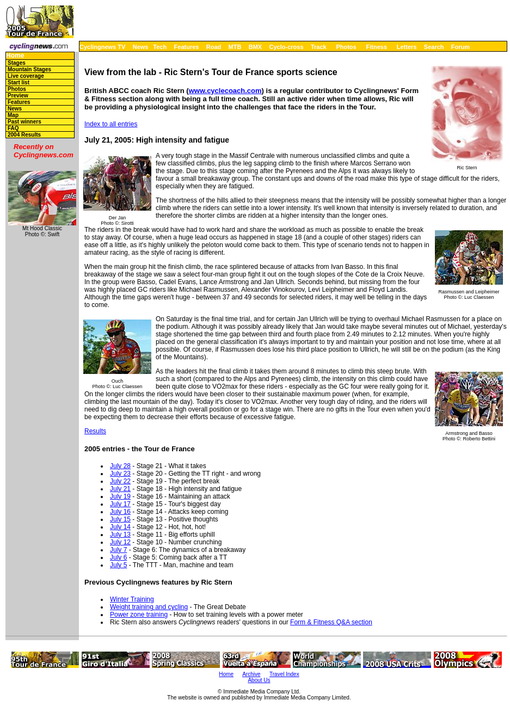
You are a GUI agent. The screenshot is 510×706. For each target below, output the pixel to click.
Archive (251, 674)
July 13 (120, 534)
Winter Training (132, 599)
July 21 (120, 489)
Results (95, 431)
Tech (160, 47)
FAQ (13, 128)
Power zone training (139, 614)
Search (434, 47)
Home (15, 55)
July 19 (120, 496)
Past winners (24, 122)
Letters (407, 47)
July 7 (118, 550)
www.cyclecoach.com (225, 91)
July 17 (120, 504)
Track (319, 47)
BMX (255, 47)
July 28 (120, 466)
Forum (460, 47)
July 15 (120, 519)
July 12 (120, 542)
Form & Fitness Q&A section (331, 622)
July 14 (120, 527)
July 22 (120, 481)
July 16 (120, 511)
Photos (346, 47)
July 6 (118, 557)
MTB (235, 47)
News (141, 47)
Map (13, 115)
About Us (259, 680)
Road (214, 47)
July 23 (120, 473)
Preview (18, 96)
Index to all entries (110, 124)
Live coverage (26, 76)
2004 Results (24, 135)
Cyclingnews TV (102, 47)
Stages (17, 63)
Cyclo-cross (286, 47)
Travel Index (284, 674)
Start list (18, 82)
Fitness (376, 47)
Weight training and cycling (149, 607)
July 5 (118, 565)
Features (186, 47)
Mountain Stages (29, 69)
